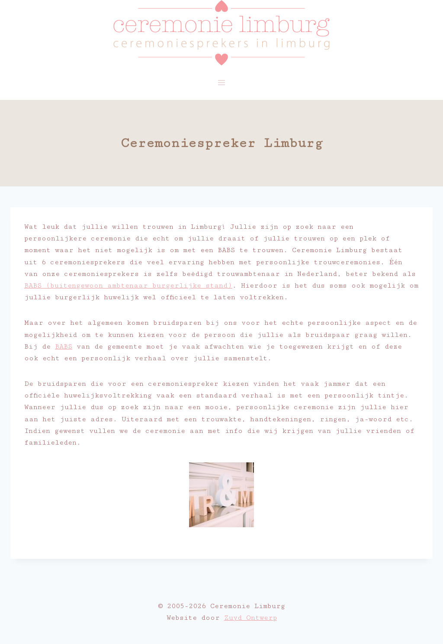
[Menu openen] (222, 82)
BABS (63, 347)
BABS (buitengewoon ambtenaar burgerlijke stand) (128, 286)
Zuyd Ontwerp (250, 618)
